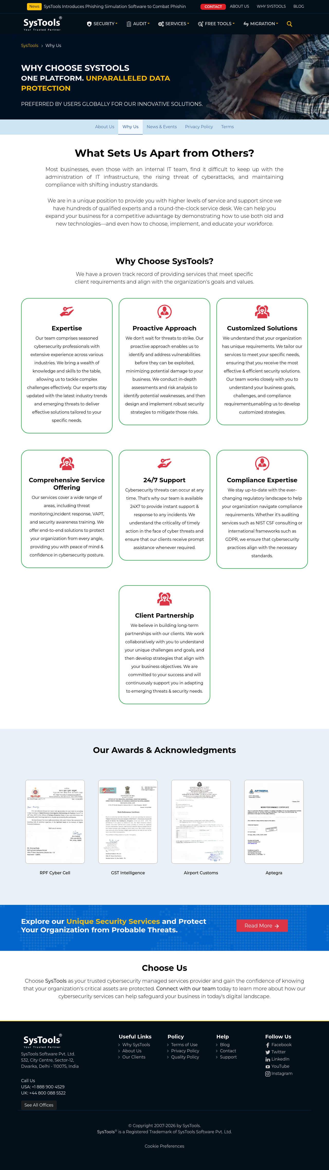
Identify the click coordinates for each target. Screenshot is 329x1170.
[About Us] (104, 127)
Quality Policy (185, 1057)
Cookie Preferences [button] (164, 1146)
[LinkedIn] (286, 1059)
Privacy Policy (185, 1050)
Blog (299, 6)
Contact (213, 6)
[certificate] (55, 821)
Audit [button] (136, 24)
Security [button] (100, 24)
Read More (262, 926)
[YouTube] (286, 1066)
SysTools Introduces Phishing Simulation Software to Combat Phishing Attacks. (119, 6)
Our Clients (133, 1057)
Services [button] (172, 24)
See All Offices (38, 1105)
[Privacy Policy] (199, 127)
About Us (239, 6)
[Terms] (227, 127)
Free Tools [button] (214, 24)
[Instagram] (286, 1074)
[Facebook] (286, 1045)
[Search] (288, 24)
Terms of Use (184, 1044)
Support (228, 1057)
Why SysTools (271, 6)
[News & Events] (162, 127)
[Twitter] (286, 1052)
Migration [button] (259, 24)
